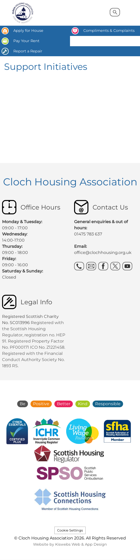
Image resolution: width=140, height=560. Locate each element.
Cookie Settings (70, 530)
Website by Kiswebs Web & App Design (70, 544)
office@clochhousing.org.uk (103, 252)
